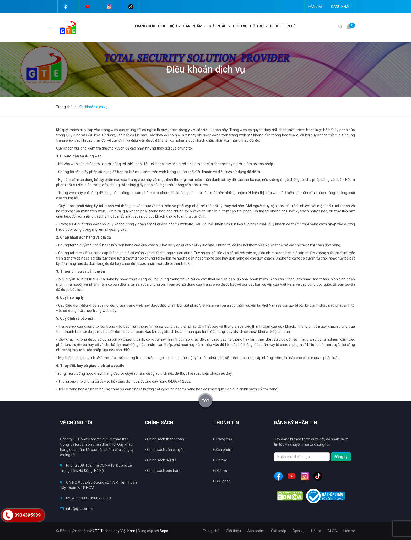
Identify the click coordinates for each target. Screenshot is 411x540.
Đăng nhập (341, 6)
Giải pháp (218, 26)
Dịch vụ (240, 26)
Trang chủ (144, 26)
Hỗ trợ (257, 26)
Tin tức (220, 460)
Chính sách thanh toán (164, 439)
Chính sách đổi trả (160, 460)
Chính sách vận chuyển (165, 450)
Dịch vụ (220, 471)
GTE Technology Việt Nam (114, 531)
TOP (205, 401)
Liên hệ (289, 26)
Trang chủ (222, 439)
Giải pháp (222, 481)
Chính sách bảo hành (163, 471)
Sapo (164, 531)
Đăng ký (315, 6)
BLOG (275, 26)
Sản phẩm (192, 26)
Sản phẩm (222, 450)
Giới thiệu (167, 26)
